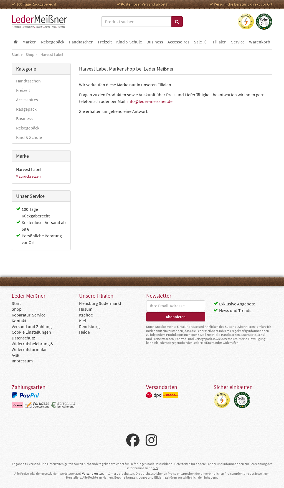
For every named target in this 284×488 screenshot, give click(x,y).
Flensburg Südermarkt (100, 303)
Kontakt (19, 320)
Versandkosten (92, 473)
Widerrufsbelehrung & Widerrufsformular (32, 346)
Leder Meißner (39, 21)
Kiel (82, 320)
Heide (84, 332)
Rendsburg (89, 326)
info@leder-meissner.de (150, 101)
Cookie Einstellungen (31, 332)
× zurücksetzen (28, 176)
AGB (15, 355)
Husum (85, 309)
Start (16, 303)
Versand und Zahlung (32, 326)
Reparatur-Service (28, 315)
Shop (17, 309)
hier (155, 468)
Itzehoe (86, 315)
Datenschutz (23, 338)
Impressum (22, 361)
